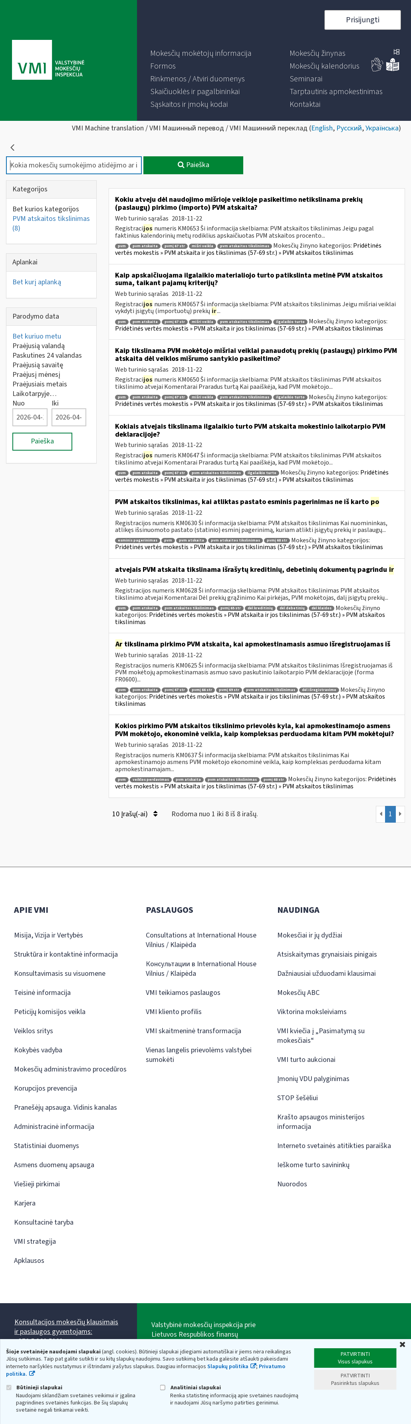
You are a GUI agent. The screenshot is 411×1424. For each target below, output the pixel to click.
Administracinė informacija (54, 1127)
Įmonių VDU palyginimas (313, 1079)
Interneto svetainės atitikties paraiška (334, 1146)
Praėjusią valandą (38, 346)
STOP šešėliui (297, 1098)
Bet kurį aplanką (36, 282)
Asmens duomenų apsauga (54, 1165)
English (322, 128)
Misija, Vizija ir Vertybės (48, 935)
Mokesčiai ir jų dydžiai (309, 935)
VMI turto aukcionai (306, 1060)
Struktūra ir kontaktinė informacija (66, 954)
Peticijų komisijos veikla (49, 1012)
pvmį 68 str (277, 540)
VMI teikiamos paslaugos (183, 993)
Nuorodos (292, 1184)
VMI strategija (35, 1242)
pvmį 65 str (230, 608)
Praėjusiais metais (39, 384)
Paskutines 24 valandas (47, 355)
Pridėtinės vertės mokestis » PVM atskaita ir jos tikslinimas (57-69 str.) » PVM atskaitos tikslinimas (248, 249)
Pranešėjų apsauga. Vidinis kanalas (65, 1108)
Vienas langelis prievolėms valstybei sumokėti (199, 1055)
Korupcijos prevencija (45, 1088)
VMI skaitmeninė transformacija (193, 1031)
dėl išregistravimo (319, 690)
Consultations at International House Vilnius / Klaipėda (201, 940)
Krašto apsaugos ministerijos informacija (321, 1122)
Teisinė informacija (42, 993)
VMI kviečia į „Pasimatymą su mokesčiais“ (321, 1036)
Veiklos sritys (33, 1031)
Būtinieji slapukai (34, 1387)
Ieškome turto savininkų (313, 1165)
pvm (122, 246)
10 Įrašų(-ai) (134, 814)
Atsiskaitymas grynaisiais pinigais (327, 954)
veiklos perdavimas (151, 779)
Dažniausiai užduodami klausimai (326, 974)
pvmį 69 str (229, 690)
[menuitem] (201, 53)
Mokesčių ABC (298, 993)
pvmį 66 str (202, 690)
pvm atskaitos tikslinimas (244, 246)
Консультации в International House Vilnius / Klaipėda (201, 969)
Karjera (25, 1203)
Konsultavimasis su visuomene (59, 974)
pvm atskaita (145, 246)
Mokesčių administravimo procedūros (70, 1069)
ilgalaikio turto (290, 322)
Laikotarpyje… (34, 394)
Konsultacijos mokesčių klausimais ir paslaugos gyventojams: (66, 1327)
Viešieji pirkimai (37, 1184)
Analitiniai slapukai (190, 1387)
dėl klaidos (322, 608)
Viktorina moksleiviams (312, 1012)
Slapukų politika (227, 1367)
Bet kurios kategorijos (45, 209)
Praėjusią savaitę (37, 365)
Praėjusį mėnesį (36, 375)
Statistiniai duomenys (46, 1146)
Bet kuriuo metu (36, 336)
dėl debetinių (292, 608)
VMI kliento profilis (174, 1012)
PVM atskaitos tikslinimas (51, 223)
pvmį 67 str (175, 246)
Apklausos (29, 1261)
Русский (349, 128)
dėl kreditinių (260, 608)
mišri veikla (202, 246)
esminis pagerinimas (137, 540)
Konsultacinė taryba (43, 1222)
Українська (382, 128)
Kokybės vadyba (38, 1050)
